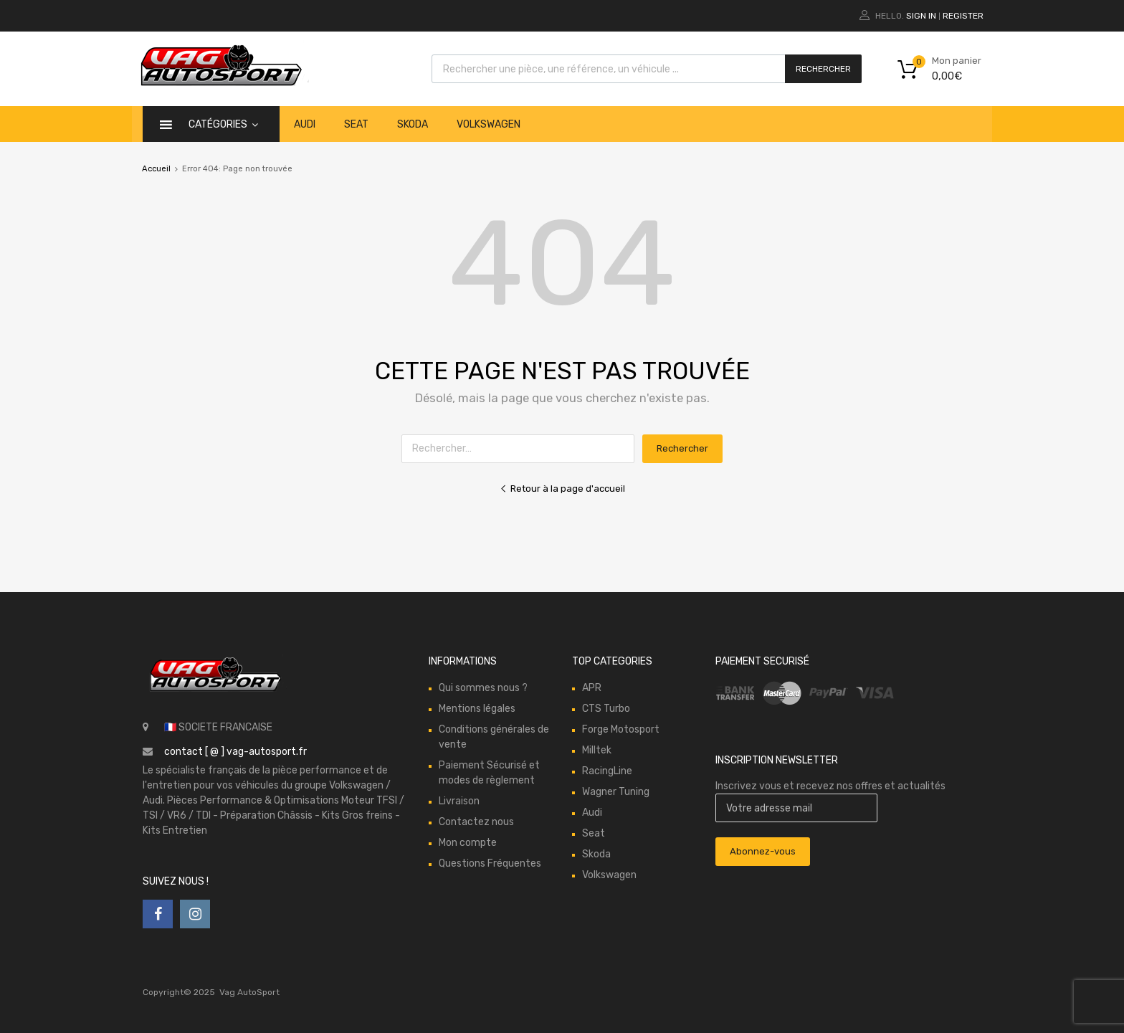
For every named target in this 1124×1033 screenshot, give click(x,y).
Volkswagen (488, 124)
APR (591, 688)
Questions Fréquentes (490, 863)
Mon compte (468, 843)
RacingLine (607, 771)
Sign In (921, 16)
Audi (304, 124)
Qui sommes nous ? (483, 688)
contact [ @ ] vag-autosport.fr (235, 752)
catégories (223, 124)
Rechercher (823, 69)
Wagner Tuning (615, 792)
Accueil (156, 168)
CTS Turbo (606, 709)
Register (963, 16)
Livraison (459, 801)
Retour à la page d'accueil (562, 488)
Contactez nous (476, 822)
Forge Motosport (620, 729)
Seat (356, 124)
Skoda (412, 124)
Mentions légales (477, 709)
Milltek (596, 750)
